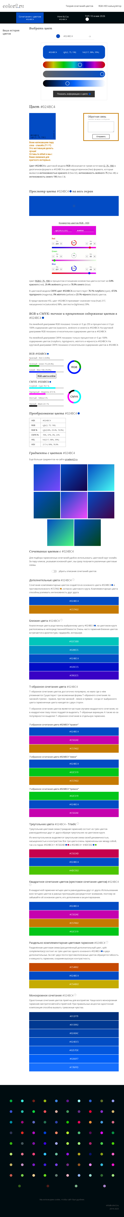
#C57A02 (74, 609)
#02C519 (73, 772)
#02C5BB (74, 641)
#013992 (74, 1024)
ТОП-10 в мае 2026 (95, 17)
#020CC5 (74, 666)
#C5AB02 (74, 984)
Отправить (99, 136)
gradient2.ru (71, 459)
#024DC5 (74, 1041)
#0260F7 (74, 1058)
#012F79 (74, 1016)
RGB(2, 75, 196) (42, 280)
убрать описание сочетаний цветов (77, 571)
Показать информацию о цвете (74, 94)
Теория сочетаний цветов (79, 6)
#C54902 (73, 967)
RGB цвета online (46, 376)
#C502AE (74, 740)
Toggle (54, 571)
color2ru (13, 6)
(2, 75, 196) (108, 165)
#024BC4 (74, 601)
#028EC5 (73, 649)
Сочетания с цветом (30, 17)
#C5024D (74, 853)
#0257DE (74, 1050)
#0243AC (74, 1033)
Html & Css (63, 17)
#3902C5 (73, 675)
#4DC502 (74, 870)
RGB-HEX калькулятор (110, 6)
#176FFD (73, 1067)
